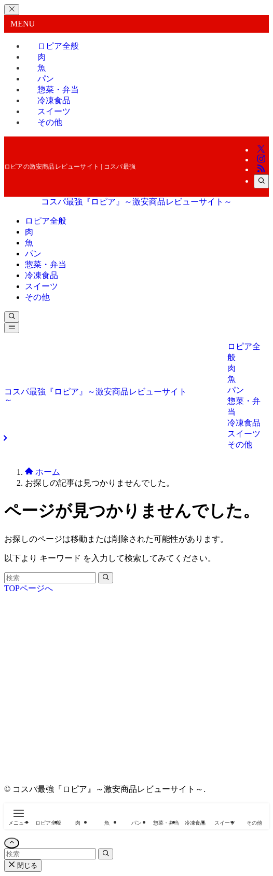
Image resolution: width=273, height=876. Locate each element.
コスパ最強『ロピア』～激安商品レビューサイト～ (136, 201)
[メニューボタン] (11, 327)
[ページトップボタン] (11, 843)
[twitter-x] (261, 149)
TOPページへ (28, 588)
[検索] (261, 181)
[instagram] (261, 159)
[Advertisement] (136, 693)
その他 (49, 122)
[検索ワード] (50, 577)
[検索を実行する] (105, 577)
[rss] (261, 169)
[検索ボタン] (11, 316)
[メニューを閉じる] (11, 9)
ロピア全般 (58, 46)
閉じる (22, 865)
